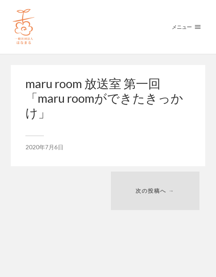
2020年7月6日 (44, 147)
